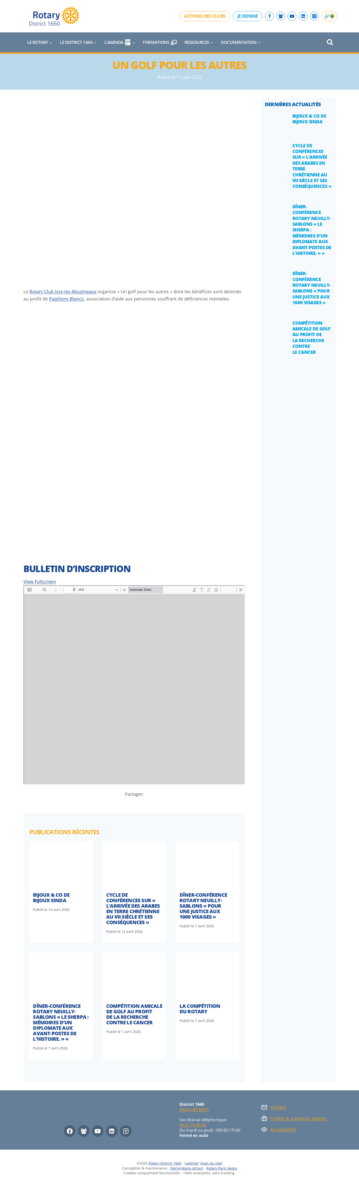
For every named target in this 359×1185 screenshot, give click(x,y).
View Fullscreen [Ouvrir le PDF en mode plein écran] (39, 582)
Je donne (247, 16)
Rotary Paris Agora (221, 1168)
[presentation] (61, 865)
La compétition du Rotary (200, 1009)
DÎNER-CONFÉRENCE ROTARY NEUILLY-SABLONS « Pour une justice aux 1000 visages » (203, 905)
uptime (192, 1163)
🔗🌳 (329, 16)
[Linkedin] (303, 16)
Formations (160, 42)
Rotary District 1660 (165, 1163)
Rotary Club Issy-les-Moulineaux (62, 292)
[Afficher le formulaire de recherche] (330, 42)
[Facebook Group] (280, 16)
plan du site (211, 1163)
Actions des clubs (204, 16)
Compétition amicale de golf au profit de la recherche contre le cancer (134, 1014)
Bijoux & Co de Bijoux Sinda (51, 897)
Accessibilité (283, 1129)
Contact (278, 1107)
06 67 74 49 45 (193, 1125)
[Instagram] (314, 16)
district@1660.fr (194, 1109)
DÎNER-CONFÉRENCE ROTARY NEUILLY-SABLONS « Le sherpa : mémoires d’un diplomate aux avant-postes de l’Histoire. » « (61, 1022)
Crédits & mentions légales (298, 1118)
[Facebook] (269, 16)
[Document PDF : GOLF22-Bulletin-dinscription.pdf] (134, 685)
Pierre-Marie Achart (186, 1168)
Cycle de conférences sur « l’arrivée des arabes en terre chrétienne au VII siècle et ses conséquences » (133, 908)
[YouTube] (291, 16)
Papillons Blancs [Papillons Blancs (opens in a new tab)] (66, 299)
